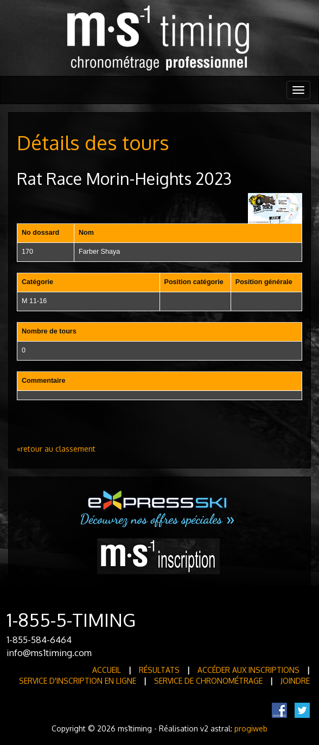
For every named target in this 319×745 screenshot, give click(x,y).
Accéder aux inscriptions (248, 670)
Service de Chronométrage (208, 680)
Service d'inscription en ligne (77, 680)
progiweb (250, 728)
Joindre (295, 680)
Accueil (106, 670)
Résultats (159, 670)
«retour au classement (56, 448)
